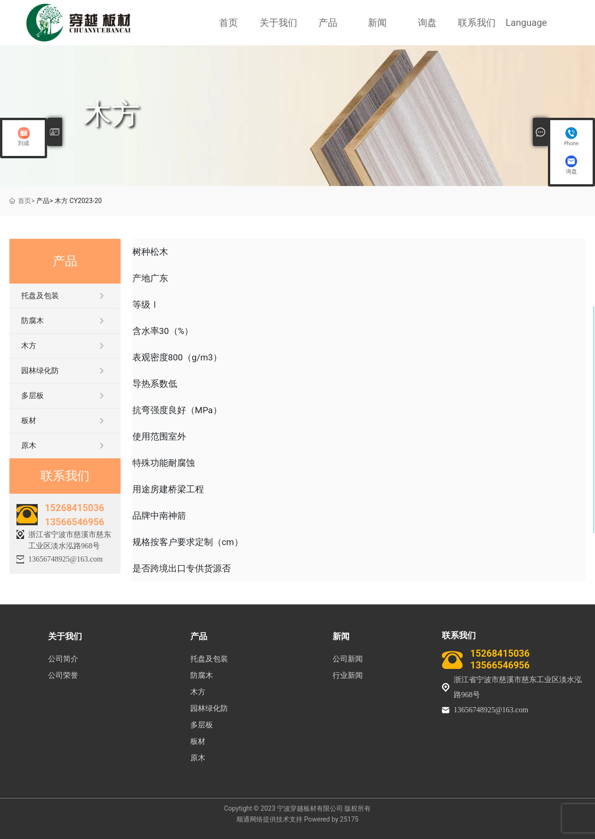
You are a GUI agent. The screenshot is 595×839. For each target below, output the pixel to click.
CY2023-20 (86, 200)
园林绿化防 (40, 371)
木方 (111, 113)
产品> (44, 200)
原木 (28, 445)
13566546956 (74, 522)
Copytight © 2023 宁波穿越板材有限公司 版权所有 (297, 808)
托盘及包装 (40, 296)
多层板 (32, 395)
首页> (26, 200)
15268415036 (74, 507)
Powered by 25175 (331, 819)
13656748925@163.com (65, 559)
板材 (28, 420)
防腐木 (32, 321)
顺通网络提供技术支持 (269, 819)
